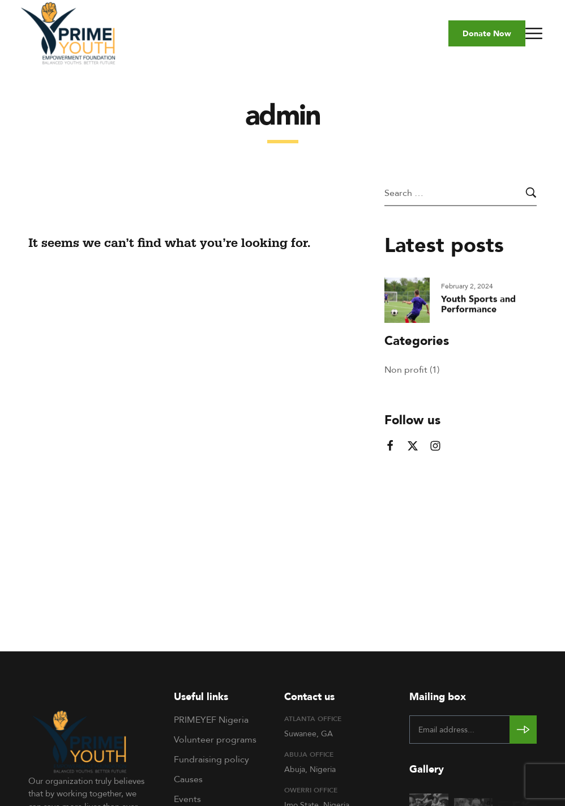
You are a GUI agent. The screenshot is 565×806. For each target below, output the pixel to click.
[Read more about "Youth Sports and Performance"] (407, 301)
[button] (486, 33)
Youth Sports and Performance (478, 304)
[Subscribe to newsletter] (523, 729)
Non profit (405, 369)
